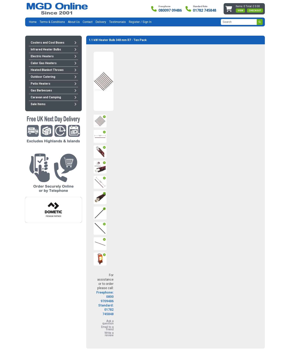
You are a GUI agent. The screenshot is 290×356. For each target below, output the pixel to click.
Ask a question (108, 322)
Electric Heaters (53, 56)
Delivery (100, 22)
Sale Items (53, 104)
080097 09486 (170, 10)
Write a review (109, 334)
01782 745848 (204, 10)
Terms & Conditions (52, 22)
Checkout (255, 10)
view (240, 10)
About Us (74, 22)
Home (33, 22)
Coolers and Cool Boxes (53, 42)
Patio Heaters (53, 83)
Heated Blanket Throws (53, 70)
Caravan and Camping (53, 97)
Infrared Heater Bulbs (53, 49)
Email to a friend (107, 328)
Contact (87, 22)
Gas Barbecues (53, 90)
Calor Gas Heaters (53, 63)
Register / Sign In (140, 22)
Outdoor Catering (53, 77)
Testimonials (117, 22)
